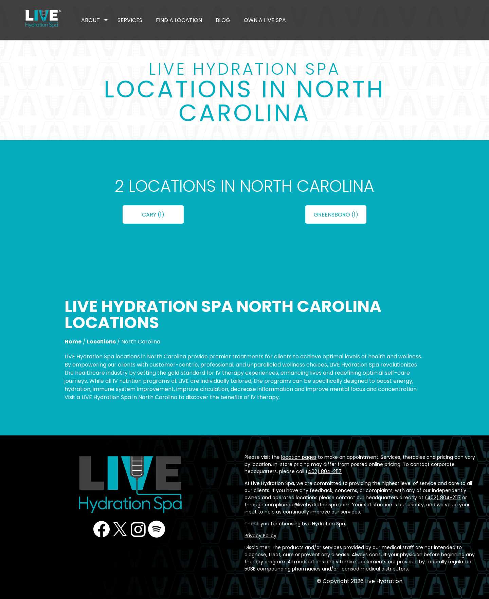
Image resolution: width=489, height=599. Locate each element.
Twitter (119, 529)
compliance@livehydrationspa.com (307, 504)
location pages (298, 457)
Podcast (156, 529)
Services (129, 20)
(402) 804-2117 (324, 471)
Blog (223, 20)
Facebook (101, 529)
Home (73, 341)
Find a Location (179, 20)
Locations (101, 341)
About (90, 20)
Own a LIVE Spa (265, 20)
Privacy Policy (260, 535)
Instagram (138, 529)
